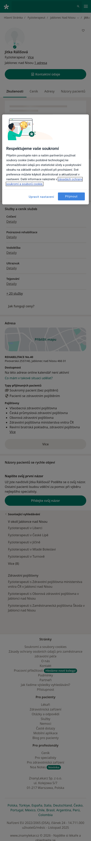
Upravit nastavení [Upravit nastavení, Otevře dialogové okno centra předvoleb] (41, 197)
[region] (45, 159)
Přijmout (71, 196)
